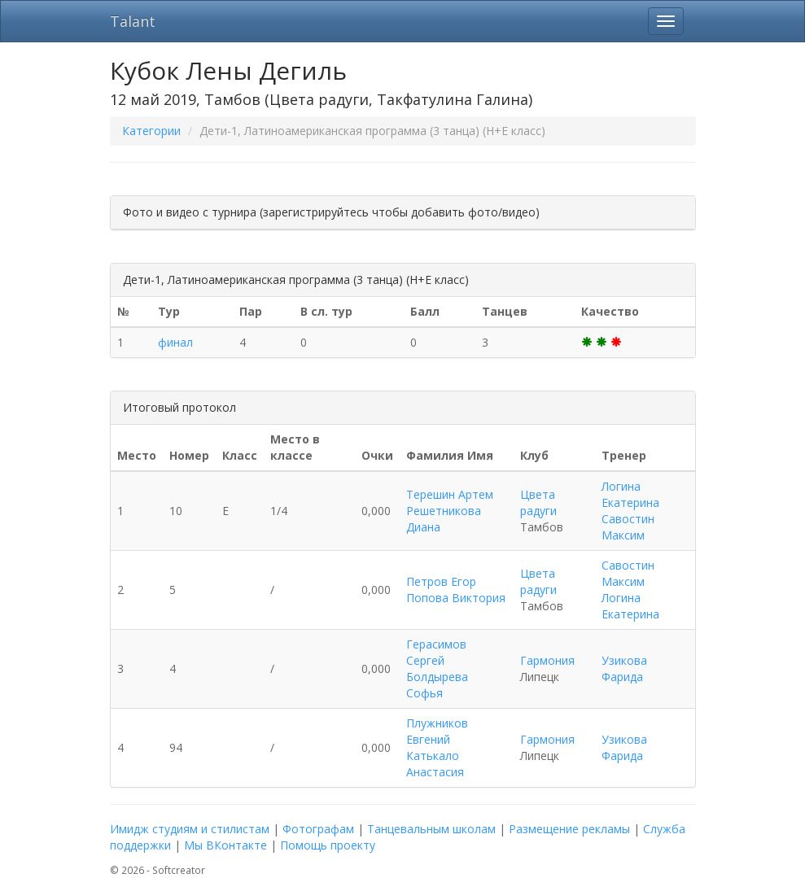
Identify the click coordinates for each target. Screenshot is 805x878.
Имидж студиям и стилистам (189, 829)
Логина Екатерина (630, 494)
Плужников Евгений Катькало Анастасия (437, 747)
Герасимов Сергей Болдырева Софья (437, 668)
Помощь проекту (327, 845)
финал (175, 342)
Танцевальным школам (431, 829)
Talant (132, 21)
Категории (151, 130)
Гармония (547, 660)
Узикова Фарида (624, 668)
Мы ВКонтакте (225, 845)
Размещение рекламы (569, 829)
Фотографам (318, 829)
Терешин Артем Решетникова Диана (449, 511)
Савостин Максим (628, 527)
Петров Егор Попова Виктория (455, 589)
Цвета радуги (538, 502)
